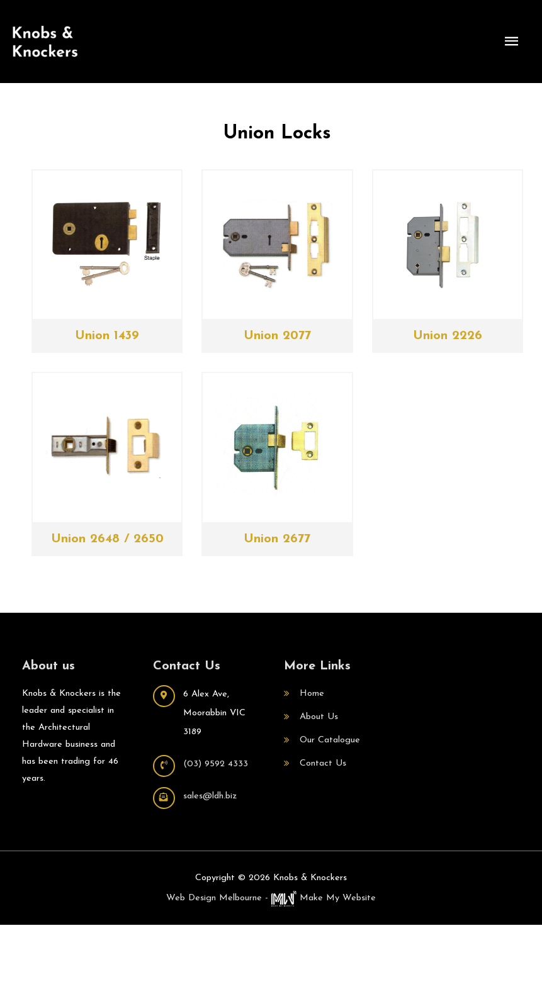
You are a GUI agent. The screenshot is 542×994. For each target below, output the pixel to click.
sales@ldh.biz (210, 796)
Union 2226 (447, 336)
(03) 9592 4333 (215, 764)
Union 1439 (107, 336)
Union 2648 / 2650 (107, 539)
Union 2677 (277, 539)
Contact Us (323, 763)
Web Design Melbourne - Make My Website (271, 898)
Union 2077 (277, 336)
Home (312, 693)
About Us (319, 717)
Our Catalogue (330, 740)
